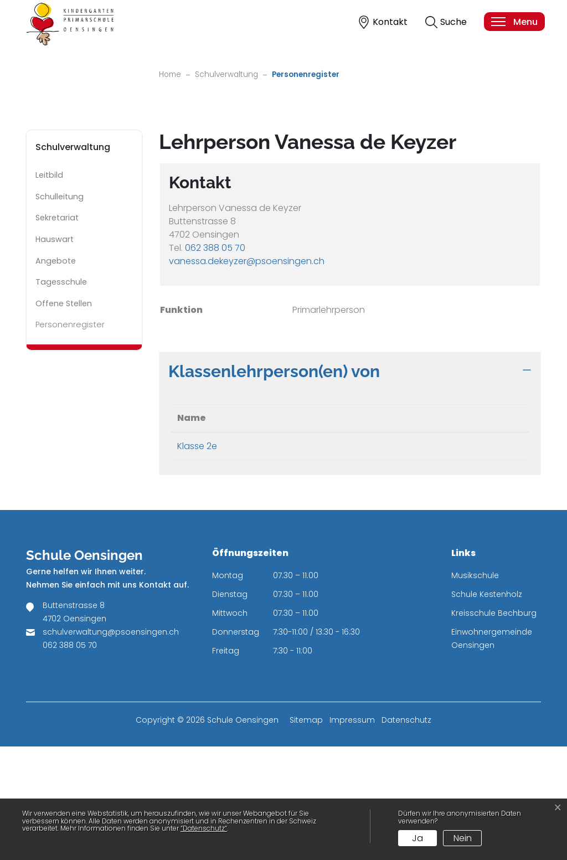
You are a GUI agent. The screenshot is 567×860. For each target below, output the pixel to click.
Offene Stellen (63, 417)
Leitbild (49, 289)
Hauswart (54, 352)
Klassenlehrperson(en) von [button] (274, 485)
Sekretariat (57, 331)
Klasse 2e (197, 559)
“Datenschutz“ (204, 828)
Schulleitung (59, 310)
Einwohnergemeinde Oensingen (491, 752)
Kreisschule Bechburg (494, 726)
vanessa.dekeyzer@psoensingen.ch (246, 374)
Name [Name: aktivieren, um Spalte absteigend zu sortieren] (191, 531)
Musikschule (475, 688)
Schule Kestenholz (486, 707)
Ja (417, 838)
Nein (462, 838)
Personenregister (70, 441)
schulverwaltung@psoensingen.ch (111, 745)
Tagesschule (61, 395)
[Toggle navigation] (514, 21)
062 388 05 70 (215, 361)
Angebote (55, 374)
